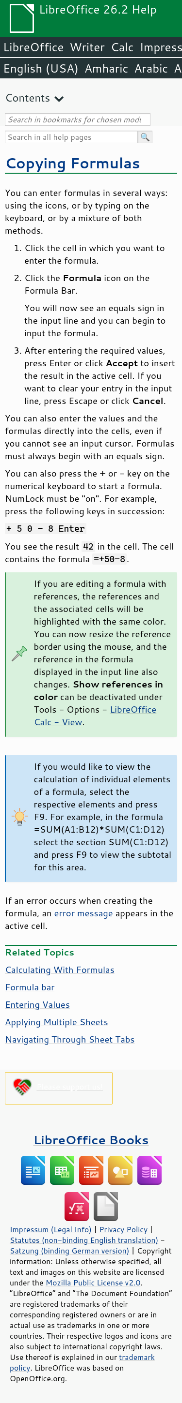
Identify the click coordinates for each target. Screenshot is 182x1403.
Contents (27, 97)
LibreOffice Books (91, 1139)
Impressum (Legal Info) (51, 1229)
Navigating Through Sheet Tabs (69, 1039)
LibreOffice (33, 47)
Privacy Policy (123, 1229)
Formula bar (30, 987)
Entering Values (37, 1004)
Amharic (106, 68)
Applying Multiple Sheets (56, 1021)
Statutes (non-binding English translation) (84, 1240)
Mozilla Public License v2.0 (93, 1282)
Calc (122, 47)
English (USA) (41, 68)
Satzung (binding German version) (70, 1250)
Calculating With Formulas (60, 969)
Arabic (151, 68)
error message (83, 913)
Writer (86, 47)
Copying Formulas (72, 163)
